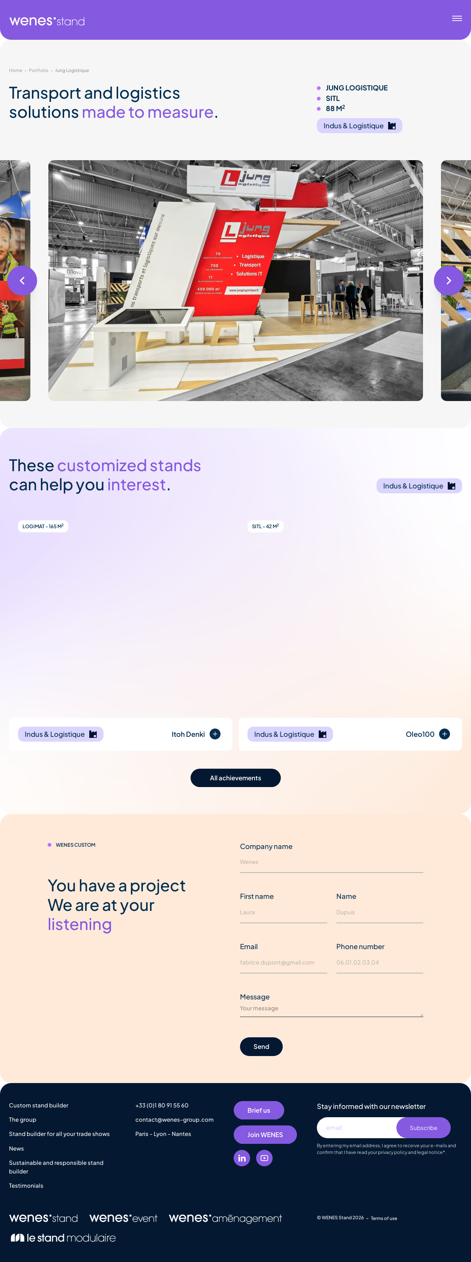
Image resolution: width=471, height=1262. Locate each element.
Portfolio (38, 70)
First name (257, 896)
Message (255, 996)
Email (249, 946)
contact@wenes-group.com (174, 1119)
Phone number (360, 946)
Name (346, 896)
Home (15, 70)
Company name (266, 846)
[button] (22, 281)
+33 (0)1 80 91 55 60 (162, 1105)
